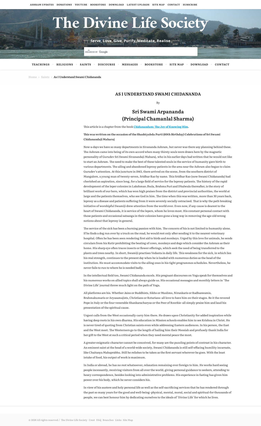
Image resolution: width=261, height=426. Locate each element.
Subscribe (190, 4)
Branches (108, 420)
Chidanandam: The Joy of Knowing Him (161, 126)
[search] (136, 51)
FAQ (98, 420)
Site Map (158, 4)
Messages (130, 64)
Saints (85, 64)
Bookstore (98, 4)
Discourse (106, 64)
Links (118, 420)
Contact (174, 4)
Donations (64, 4)
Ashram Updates (42, 4)
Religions (64, 64)
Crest (92, 420)
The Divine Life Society (130, 25)
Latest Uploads (138, 4)
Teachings (41, 64)
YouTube (81, 4)
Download (116, 4)
